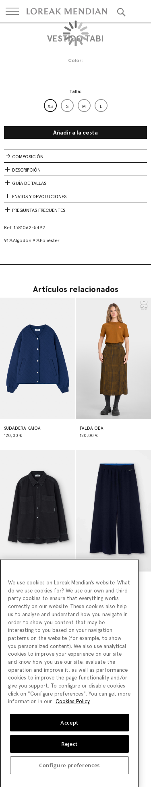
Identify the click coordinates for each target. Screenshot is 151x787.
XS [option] (50, 106)
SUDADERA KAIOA (22, 428)
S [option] (67, 106)
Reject (69, 748)
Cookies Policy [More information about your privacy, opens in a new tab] (73, 706)
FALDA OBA (91, 428)
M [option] (84, 106)
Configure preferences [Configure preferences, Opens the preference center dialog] (69, 769)
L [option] (101, 106)
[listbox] (76, 105)
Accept (69, 727)
